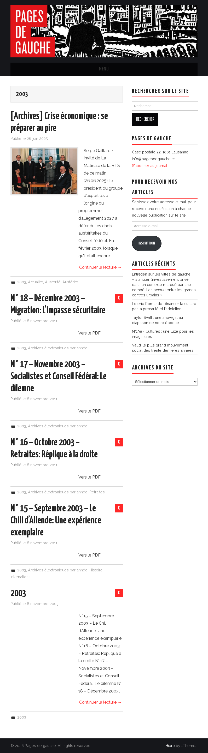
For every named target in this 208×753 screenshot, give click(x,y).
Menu (104, 69)
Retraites (97, 492)
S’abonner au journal (149, 165)
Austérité (53, 282)
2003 (21, 282)
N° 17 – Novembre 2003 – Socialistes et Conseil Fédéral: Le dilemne (58, 376)
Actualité (35, 282)
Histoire (96, 570)
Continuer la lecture (100, 267)
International (21, 577)
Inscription (146, 243)
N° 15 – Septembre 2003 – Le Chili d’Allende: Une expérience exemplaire (55, 520)
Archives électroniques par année (58, 348)
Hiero (170, 745)
